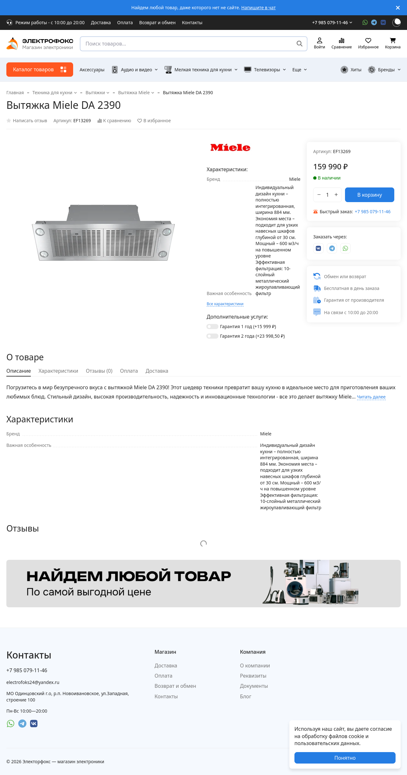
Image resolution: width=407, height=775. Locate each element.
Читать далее (371, 397)
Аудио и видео (134, 70)
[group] (103, 233)
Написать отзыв (26, 120)
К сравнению (114, 120)
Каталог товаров (39, 69)
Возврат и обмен (157, 22)
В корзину (369, 194)
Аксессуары (91, 70)
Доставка (101, 22)
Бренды (384, 70)
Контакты (192, 22)
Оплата (125, 22)
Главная (15, 92)
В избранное (154, 120)
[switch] (212, 326)
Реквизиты (253, 675)
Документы (254, 685)
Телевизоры (265, 70)
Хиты (351, 70)
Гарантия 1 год (248, 326)
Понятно (344, 757)
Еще (299, 70)
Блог (246, 696)
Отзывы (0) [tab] (99, 370)
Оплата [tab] (129, 370)
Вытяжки (98, 92)
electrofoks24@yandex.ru (32, 682)
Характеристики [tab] (58, 370)
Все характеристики (225, 303)
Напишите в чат (258, 7)
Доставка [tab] (157, 370)
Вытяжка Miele (136, 92)
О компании (255, 665)
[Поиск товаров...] (300, 44)
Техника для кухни (54, 92)
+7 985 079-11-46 (332, 22)
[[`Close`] (398, 8)
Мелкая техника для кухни (201, 70)
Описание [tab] (18, 370)
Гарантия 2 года (252, 336)
